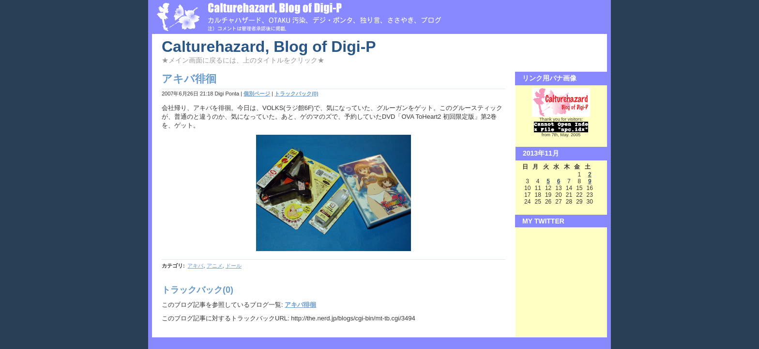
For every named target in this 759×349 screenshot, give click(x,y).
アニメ (215, 266)
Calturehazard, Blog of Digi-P (269, 46)
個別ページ (256, 93)
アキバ (195, 266)
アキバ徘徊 (300, 304)
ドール (234, 266)
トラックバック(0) (296, 93)
